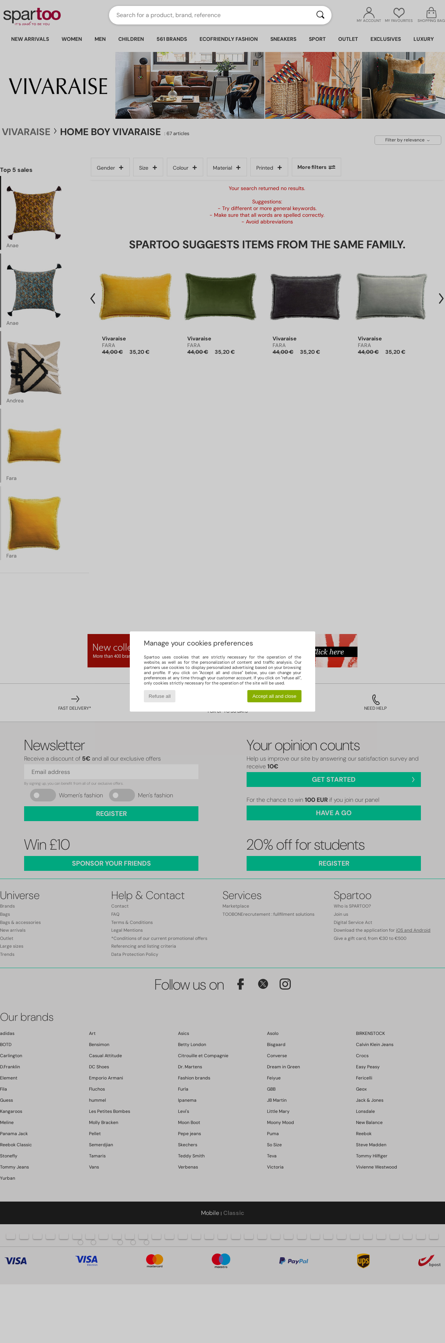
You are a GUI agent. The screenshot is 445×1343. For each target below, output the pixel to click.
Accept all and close (275, 696)
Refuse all (160, 696)
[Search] (320, 15)
